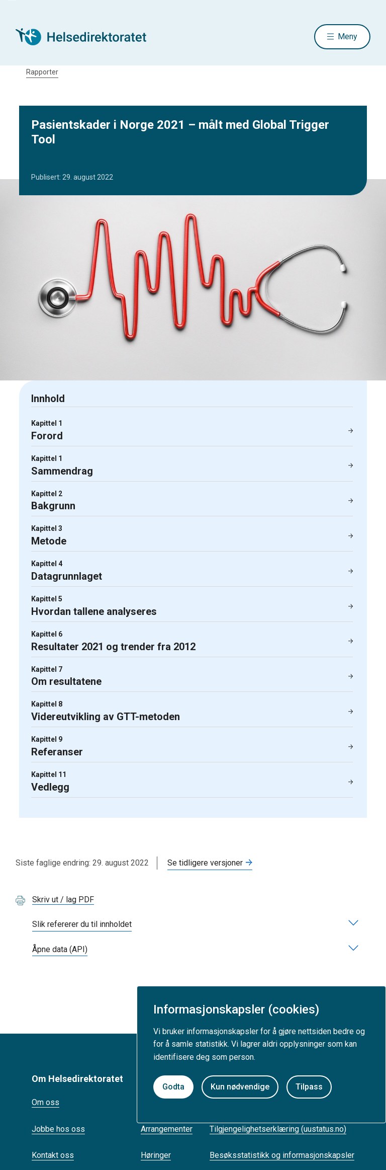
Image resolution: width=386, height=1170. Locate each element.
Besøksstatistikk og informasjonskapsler (282, 1155)
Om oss (45, 1102)
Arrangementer (166, 1129)
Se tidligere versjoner (205, 863)
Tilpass (309, 1086)
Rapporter (42, 72)
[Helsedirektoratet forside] (88, 36)
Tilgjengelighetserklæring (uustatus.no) (278, 1129)
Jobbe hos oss (58, 1129)
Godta (173, 1086)
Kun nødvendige (240, 1086)
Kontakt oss (53, 1155)
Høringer (156, 1155)
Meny (347, 36)
